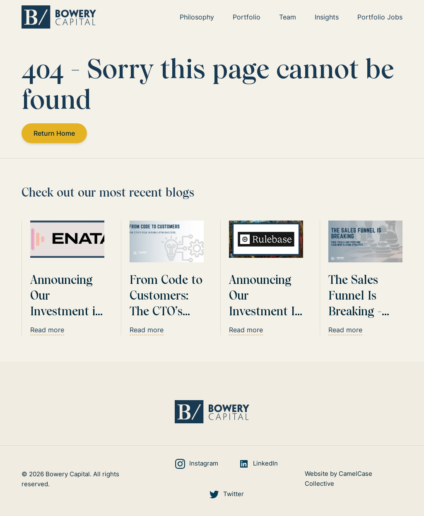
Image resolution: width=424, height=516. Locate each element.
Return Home (54, 133)
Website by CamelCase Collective (338, 479)
